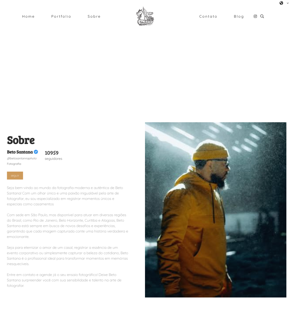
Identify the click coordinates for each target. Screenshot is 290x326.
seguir (15, 175)
